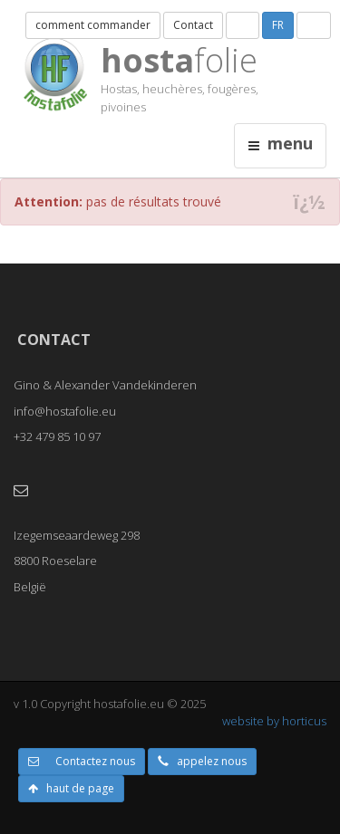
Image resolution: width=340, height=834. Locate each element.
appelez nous (202, 761)
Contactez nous (81, 761)
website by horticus (274, 721)
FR (278, 25)
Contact (193, 25)
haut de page (71, 788)
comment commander (93, 25)
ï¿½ (309, 202)
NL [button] (242, 25)
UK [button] (313, 25)
